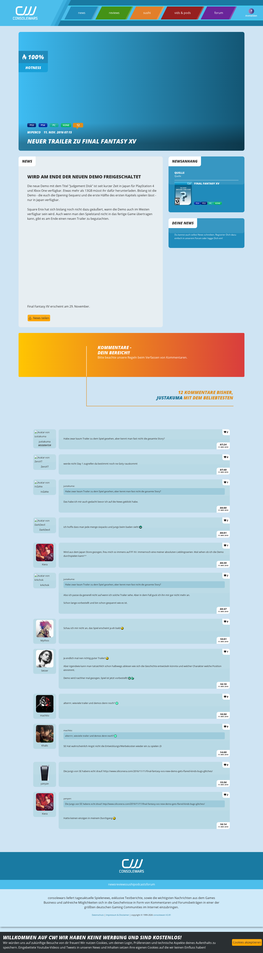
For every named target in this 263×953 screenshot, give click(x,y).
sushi (147, 13)
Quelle (177, 176)
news (81, 13)
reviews (114, 13)
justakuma (169, 400)
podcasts (139, 893)
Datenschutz (98, 923)
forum (218, 13)
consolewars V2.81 (162, 923)
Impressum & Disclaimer (117, 923)
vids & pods (182, 13)
